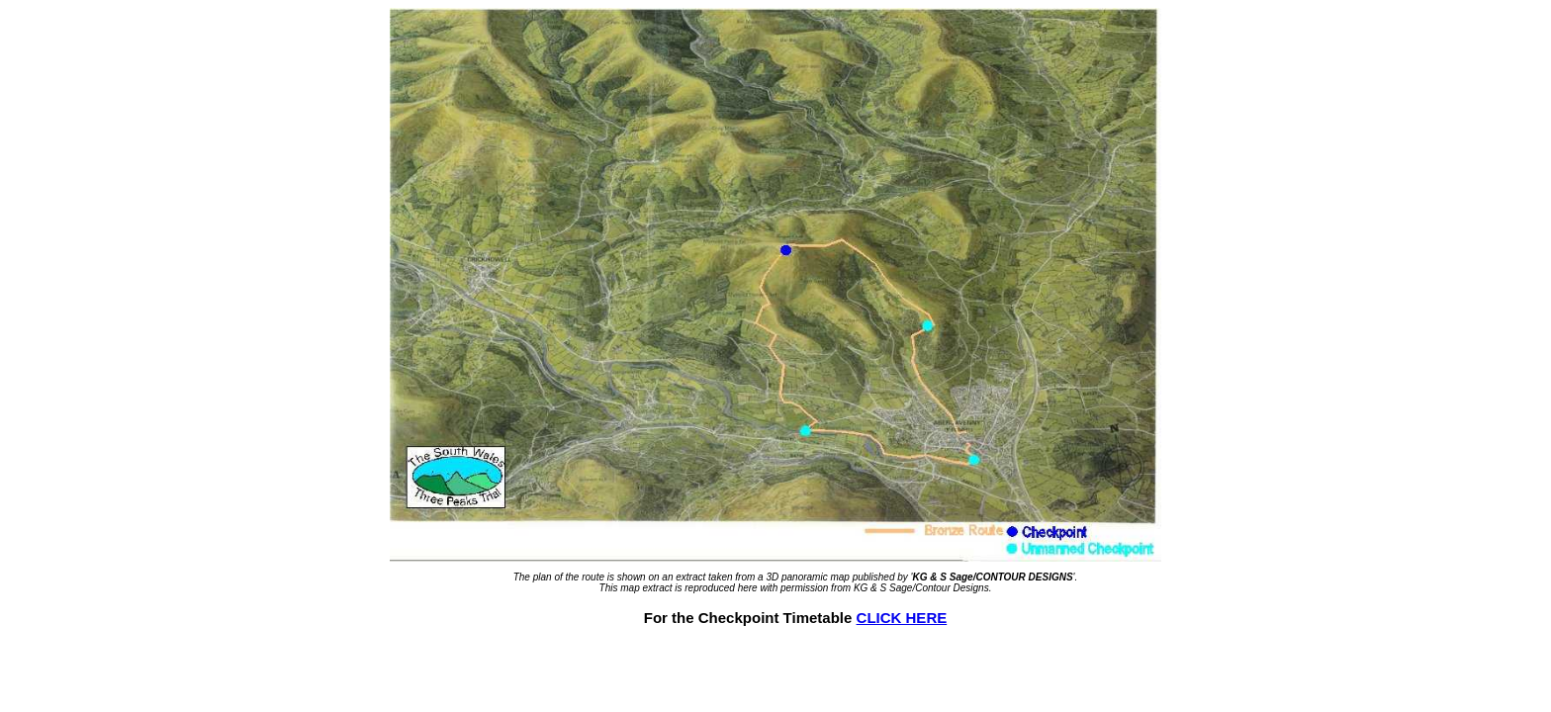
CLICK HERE (902, 617)
